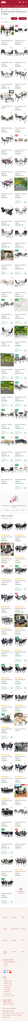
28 (12, 566)
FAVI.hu (18, 1013)
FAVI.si (8, 1017)
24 (12, 714)
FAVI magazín (7, 987)
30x (8, 606)
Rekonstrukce (14, 928)
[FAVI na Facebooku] (4, 972)
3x (8, 727)
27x (22, 606)
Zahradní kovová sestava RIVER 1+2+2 (11, 171)
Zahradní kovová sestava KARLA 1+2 (10, 150)
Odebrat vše (7, 510)
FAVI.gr (4, 1017)
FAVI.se (9, 1015)
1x (8, 650)
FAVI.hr (23, 1013)
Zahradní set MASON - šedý (8, 369)
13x (22, 578)
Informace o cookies (9, 995)
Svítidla (5, 928)
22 (12, 742)
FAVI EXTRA (7, 991)
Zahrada (6, 9)
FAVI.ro (13, 1013)
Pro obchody (7, 989)
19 (25, 742)
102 (11, 522)
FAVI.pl (9, 1013)
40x (8, 578)
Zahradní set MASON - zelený (9, 397)
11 (12, 637)
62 (25, 566)
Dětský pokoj (5, 952)
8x (22, 628)
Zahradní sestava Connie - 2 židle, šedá (11, 243)
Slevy (23, 951)
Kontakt (6, 963)
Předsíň (14, 951)
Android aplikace (9, 1004)
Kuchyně (23, 928)
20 (12, 615)
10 (25, 615)
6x (8, 557)
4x (8, 677)
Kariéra (5, 966)
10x (8, 628)
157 (11, 593)
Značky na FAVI (8, 983)
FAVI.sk (4, 1013)
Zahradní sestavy (15, 9)
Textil (23, 917)
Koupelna (5, 940)
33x (22, 557)
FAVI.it (4, 1015)
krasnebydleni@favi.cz (11, 961)
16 (12, 544)
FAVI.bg (19, 1015)
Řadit (15, 18)
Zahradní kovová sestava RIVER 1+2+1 (11, 193)
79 (25, 522)
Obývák (14, 940)
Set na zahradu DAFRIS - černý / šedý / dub (12, 265)
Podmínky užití (7, 993)
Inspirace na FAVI (8, 985)
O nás (5, 979)
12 (12, 69)
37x (8, 535)
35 (25, 637)
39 (25, 593)
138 (25, 857)
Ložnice (23, 940)
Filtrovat (23, 18)
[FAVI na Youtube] (10, 972)
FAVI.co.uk (14, 1015)
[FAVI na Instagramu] (7, 972)
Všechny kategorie (20, 6)
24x (22, 535)
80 (25, 692)
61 (25, 544)
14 (12, 26)
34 (12, 785)
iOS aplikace (8, 1001)
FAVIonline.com (6, 1008)
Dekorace (9, 6)
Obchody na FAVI (8, 981)
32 (25, 829)
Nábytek (3, 6)
